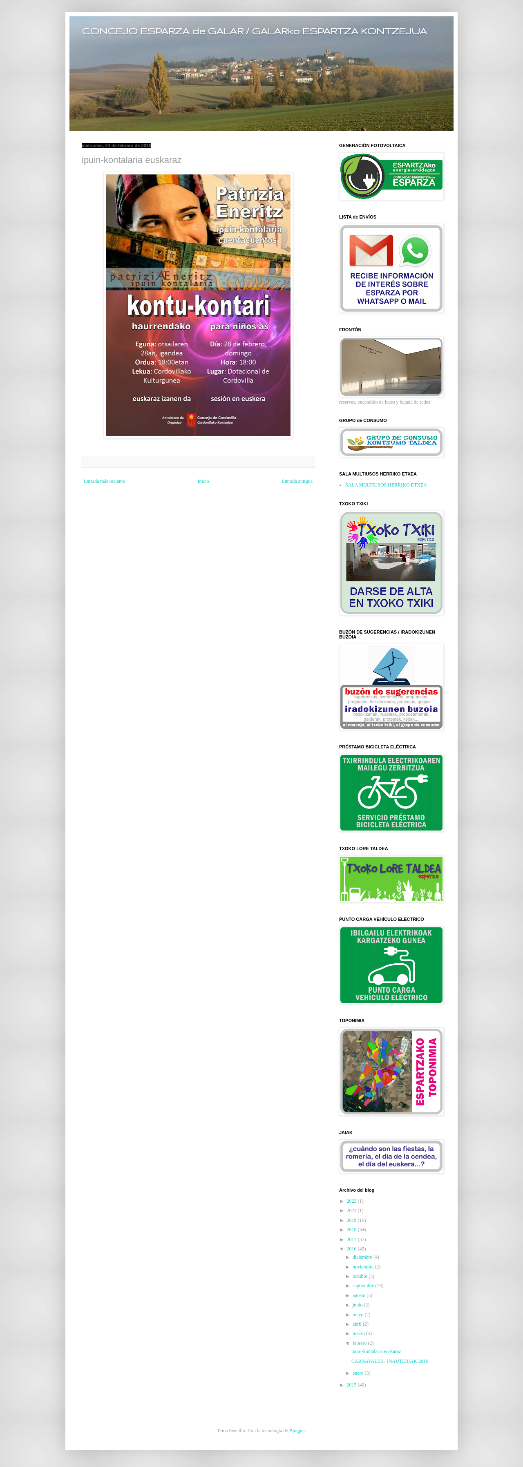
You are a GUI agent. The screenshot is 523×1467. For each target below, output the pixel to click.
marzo (359, 1333)
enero (359, 1373)
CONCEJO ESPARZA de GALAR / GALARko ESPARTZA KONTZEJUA (254, 30)
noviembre (364, 1267)
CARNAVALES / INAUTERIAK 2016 (389, 1361)
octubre (361, 1276)
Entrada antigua (297, 481)
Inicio (203, 481)
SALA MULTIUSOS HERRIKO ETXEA (386, 485)
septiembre (364, 1285)
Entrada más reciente (104, 481)
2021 (352, 1210)
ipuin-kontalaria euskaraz (376, 1351)
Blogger (297, 1431)
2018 (352, 1230)
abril (358, 1324)
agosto (360, 1295)
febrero (360, 1343)
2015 (352, 1385)
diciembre (363, 1257)
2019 (352, 1220)
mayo (359, 1314)
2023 (352, 1201)
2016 (352, 1249)
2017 (352, 1239)
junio (358, 1305)
